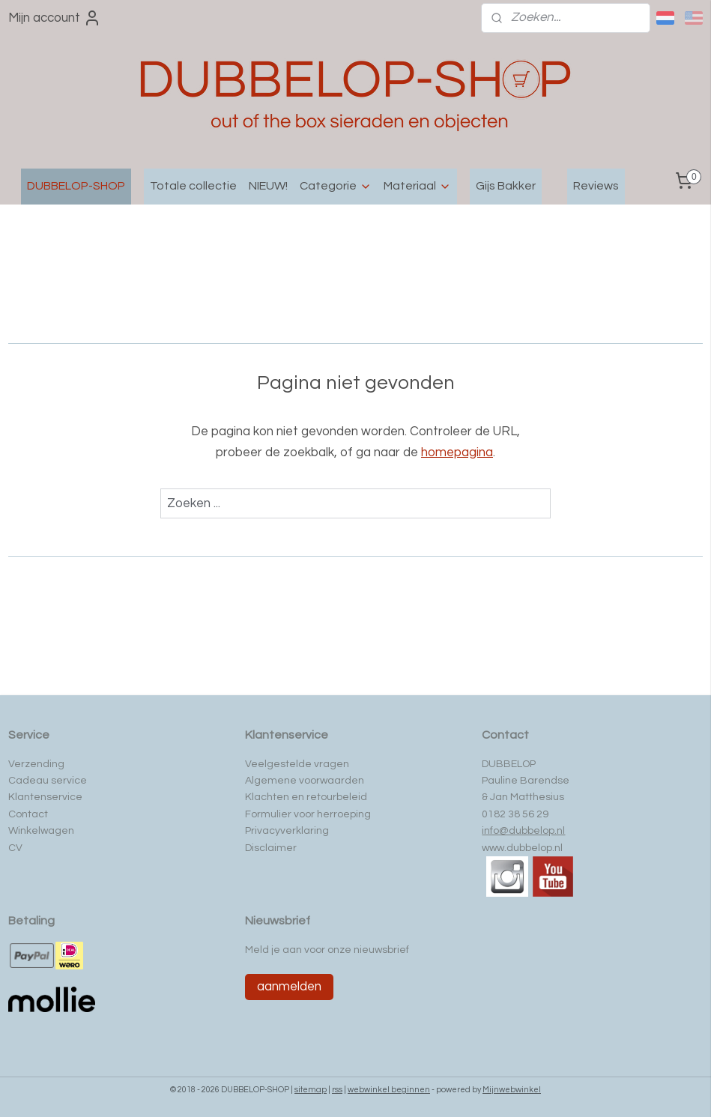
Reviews (596, 186)
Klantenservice (45, 797)
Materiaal (417, 186)
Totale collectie (193, 186)
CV (15, 848)
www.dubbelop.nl (522, 848)
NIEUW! (268, 186)
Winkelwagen (41, 831)
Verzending (36, 764)
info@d (498, 831)
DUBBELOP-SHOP (76, 186)
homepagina (457, 452)
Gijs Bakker (506, 186)
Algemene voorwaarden (304, 780)
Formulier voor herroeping (308, 814)
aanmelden (289, 986)
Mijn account (54, 18)
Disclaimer (271, 848)
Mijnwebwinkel (511, 1090)
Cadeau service (47, 780)
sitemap (310, 1090)
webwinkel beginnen (389, 1090)
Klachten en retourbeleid (306, 797)
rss (337, 1090)
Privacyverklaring (287, 831)
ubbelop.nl (540, 831)
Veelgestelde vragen (297, 764)
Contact (28, 814)
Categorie (336, 186)
